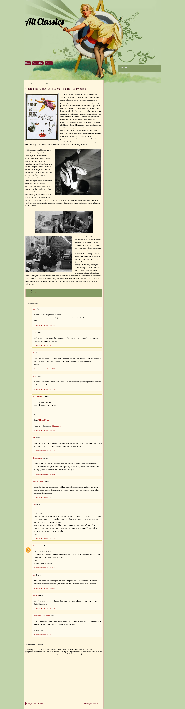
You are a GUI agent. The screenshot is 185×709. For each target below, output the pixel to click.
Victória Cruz (38, 546)
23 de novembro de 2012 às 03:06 (44, 430)
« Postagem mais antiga (92, 703)
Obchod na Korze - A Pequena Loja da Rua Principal (56, 88)
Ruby (35, 376)
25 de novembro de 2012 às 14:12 (44, 538)
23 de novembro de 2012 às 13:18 (44, 450)
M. (34, 575)
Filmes (37, 293)
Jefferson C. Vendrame (41, 616)
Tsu (34, 505)
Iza (34, 438)
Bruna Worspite (39, 397)
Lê (34, 353)
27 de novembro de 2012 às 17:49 (44, 608)
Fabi (35, 309)
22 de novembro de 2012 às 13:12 (44, 389)
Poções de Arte (38, 481)
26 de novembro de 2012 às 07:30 (44, 588)
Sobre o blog (38, 63)
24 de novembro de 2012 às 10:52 (44, 474)
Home (27, 63)
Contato (49, 63)
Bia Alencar (37, 458)
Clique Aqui (56, 426)
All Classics (44, 21)
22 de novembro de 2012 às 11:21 (44, 369)
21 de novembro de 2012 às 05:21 (44, 325)
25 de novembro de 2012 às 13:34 (44, 497)
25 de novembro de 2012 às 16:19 (44, 568)
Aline (35, 332)
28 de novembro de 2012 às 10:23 (44, 634)
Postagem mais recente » (35, 703)
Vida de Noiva (43, 420)
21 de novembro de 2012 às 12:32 (44, 345)
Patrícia (36, 595)
